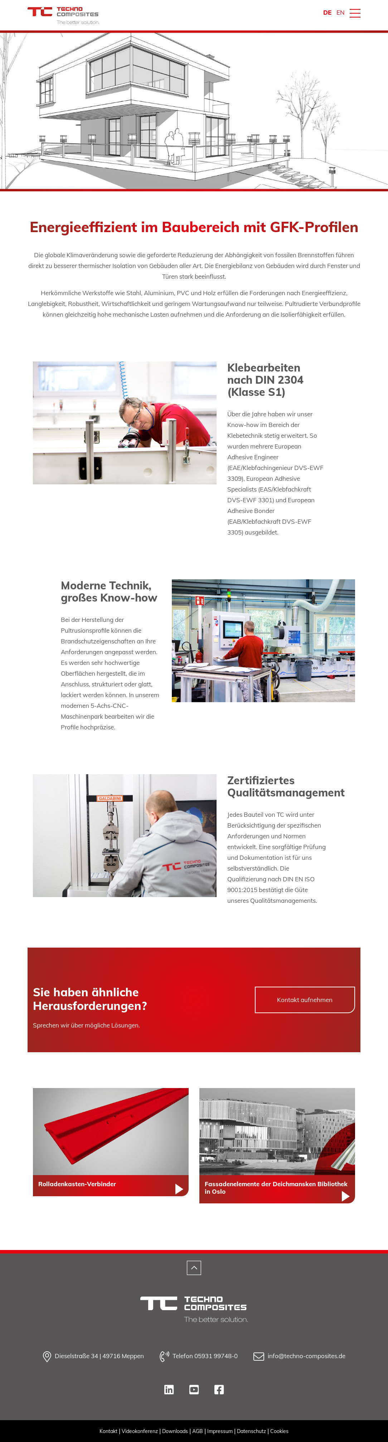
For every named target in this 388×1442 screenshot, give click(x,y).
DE (327, 12)
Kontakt (108, 1431)
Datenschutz (251, 1431)
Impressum (220, 1431)
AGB (197, 1431)
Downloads (175, 1431)
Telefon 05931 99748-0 (199, 1356)
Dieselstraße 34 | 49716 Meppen (93, 1356)
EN (340, 12)
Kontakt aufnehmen (305, 999)
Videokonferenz (140, 1431)
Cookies (279, 1431)
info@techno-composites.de (299, 1356)
